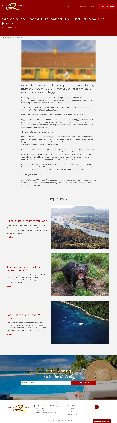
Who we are (72, 406)
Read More (11, 237)
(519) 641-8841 (40, 410)
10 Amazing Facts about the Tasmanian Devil (24, 268)
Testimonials (72, 415)
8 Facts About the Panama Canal (27, 221)
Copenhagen (38, 137)
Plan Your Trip (107, 6)
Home (67, 6)
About (74, 6)
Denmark (60, 164)
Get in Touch (83, 383)
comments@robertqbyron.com (45, 413)
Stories (92, 6)
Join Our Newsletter (102, 421)
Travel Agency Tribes (68, 420)
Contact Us (72, 409)
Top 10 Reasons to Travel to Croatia (23, 316)
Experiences (83, 6)
